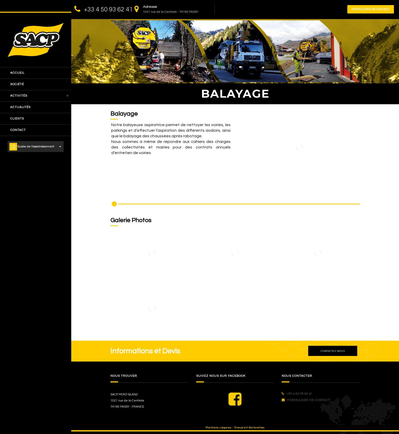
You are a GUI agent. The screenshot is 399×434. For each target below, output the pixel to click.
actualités (20, 107)
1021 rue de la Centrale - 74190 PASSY (170, 11)
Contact (18, 130)
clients (17, 118)
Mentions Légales (219, 427)
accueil (17, 72)
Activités (18, 95)
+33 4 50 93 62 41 (108, 9)
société (17, 84)
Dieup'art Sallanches (249, 427)
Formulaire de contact (370, 9)
